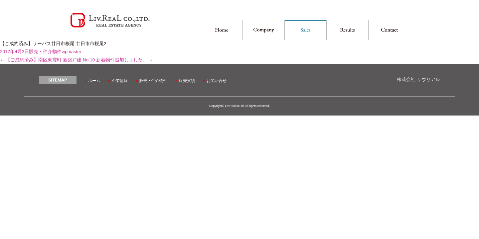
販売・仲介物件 (45, 51)
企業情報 (120, 80)
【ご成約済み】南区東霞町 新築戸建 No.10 (47, 59)
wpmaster (71, 51)
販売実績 (187, 80)
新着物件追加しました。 (124, 59)
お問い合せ (217, 80)
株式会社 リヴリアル (418, 79)
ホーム (94, 80)
